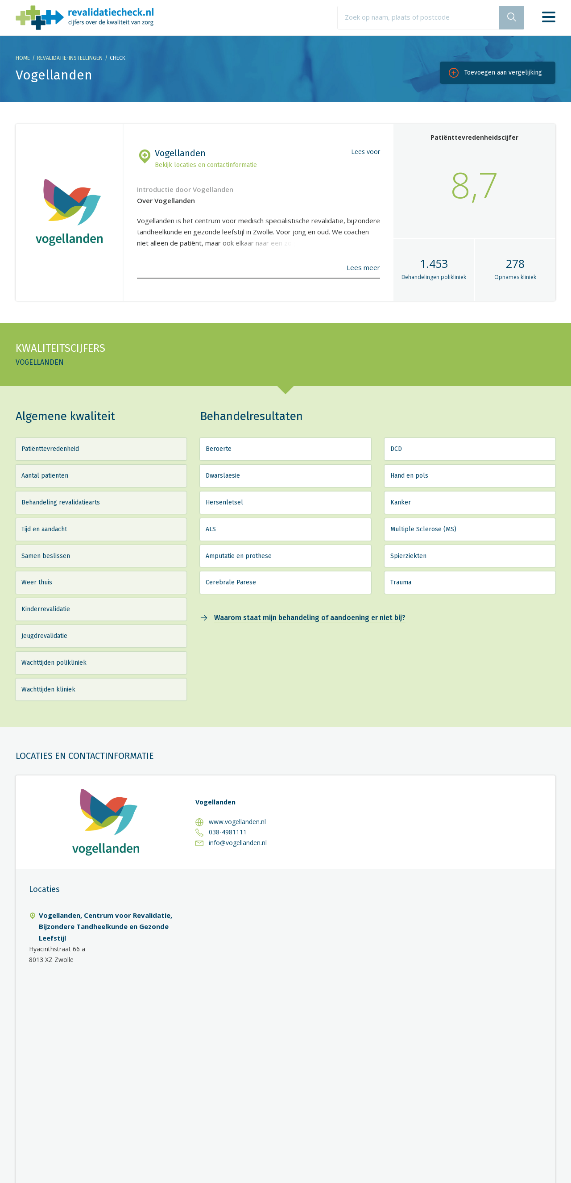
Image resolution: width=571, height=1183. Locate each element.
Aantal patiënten (44, 475)
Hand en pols (409, 475)
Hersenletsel (224, 502)
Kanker (400, 502)
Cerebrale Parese (231, 582)
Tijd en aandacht (44, 529)
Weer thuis (36, 582)
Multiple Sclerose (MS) (423, 529)
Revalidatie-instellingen (70, 58)
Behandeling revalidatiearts (60, 502)
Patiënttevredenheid (50, 449)
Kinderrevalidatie (45, 609)
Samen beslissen (45, 556)
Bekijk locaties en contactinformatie (206, 165)
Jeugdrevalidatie (44, 636)
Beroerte (219, 449)
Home (23, 58)
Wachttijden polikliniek (54, 662)
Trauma (400, 582)
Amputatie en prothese (239, 556)
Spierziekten (408, 556)
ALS (211, 529)
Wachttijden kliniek (48, 689)
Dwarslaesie (223, 475)
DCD (396, 449)
